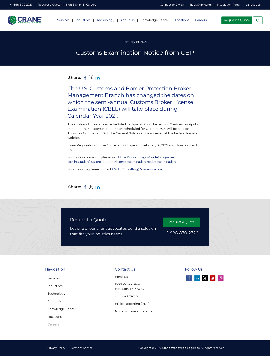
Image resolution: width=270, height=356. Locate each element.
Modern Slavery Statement (135, 311)
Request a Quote (49, 4)
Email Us (121, 277)
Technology (105, 20)
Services (63, 20)
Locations (182, 20)
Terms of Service (82, 348)
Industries (82, 20)
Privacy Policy (56, 348)
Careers (91, 4)
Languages (253, 4)
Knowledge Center (154, 20)
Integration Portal (228, 4)
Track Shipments (201, 4)
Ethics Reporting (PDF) (132, 304)
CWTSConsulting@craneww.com (137, 169)
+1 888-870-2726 (21, 4)
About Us (127, 20)
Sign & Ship (73, 4)
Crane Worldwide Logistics (181, 348)
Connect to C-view (172, 4)
